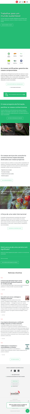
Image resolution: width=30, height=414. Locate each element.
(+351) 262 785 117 (15, 386)
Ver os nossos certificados (16, 87)
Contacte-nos (15, 381)
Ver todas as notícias (15, 359)
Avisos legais (15, 399)
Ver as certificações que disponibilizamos (15, 84)
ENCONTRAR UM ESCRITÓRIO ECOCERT (15, 228)
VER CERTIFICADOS (15, 374)
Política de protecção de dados (15, 402)
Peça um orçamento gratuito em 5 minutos (17, 94)
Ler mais (3, 289)
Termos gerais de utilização (15, 400)
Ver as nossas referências (7, 180)
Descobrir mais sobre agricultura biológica (10, 203)
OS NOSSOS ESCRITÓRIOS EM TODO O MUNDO (16, 376)
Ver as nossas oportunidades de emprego (9, 262)
